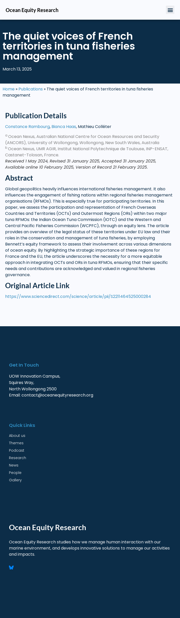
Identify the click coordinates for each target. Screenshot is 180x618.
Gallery (15, 480)
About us (17, 435)
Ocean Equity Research (32, 10)
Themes (16, 443)
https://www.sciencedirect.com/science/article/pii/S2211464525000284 (78, 296)
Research (17, 457)
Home (9, 89)
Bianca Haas (63, 127)
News (13, 465)
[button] (170, 10)
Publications (30, 89)
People (15, 472)
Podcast (16, 450)
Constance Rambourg (27, 127)
